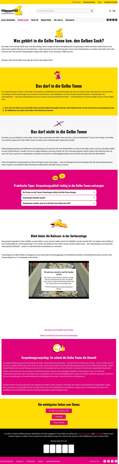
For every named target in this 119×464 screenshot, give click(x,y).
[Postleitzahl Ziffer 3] (59, 449)
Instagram (87, 434)
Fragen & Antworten (6, 461)
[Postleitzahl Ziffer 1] (46, 449)
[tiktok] (107, 20)
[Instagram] (110, 20)
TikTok (80, 434)
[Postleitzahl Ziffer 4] (65, 449)
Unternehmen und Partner (111, 2)
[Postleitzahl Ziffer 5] (71, 449)
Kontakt (40, 461)
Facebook (99, 434)
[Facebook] (113, 20)
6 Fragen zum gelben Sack (59, 411)
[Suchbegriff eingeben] (65, 11)
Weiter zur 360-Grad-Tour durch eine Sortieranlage (59, 335)
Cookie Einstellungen (53, 461)
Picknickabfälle (58, 423)
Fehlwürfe (59, 417)
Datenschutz (31, 461)
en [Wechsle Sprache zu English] (114, 11)
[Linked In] (116, 20)
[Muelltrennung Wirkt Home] (12, 11)
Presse (99, 2)
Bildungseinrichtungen (89, 2)
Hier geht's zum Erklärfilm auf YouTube (58, 330)
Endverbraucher (77, 2)
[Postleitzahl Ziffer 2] (52, 449)
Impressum (20, 461)
